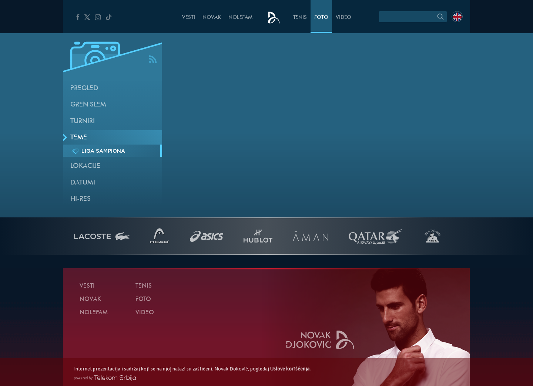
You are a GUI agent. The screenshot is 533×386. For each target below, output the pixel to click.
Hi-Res (80, 199)
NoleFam (240, 17)
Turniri (82, 121)
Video (343, 17)
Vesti (188, 17)
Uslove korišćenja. (290, 369)
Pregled (84, 88)
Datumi (82, 182)
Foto (321, 17)
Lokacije (85, 166)
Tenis (300, 17)
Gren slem (88, 104)
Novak (211, 17)
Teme (78, 137)
